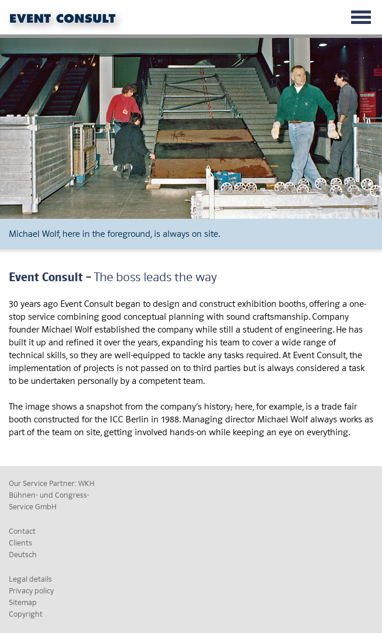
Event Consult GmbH (67, 22)
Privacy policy (31, 591)
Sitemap (23, 602)
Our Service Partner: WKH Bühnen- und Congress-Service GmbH (51, 495)
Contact (22, 531)
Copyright (26, 614)
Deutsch (23, 554)
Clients (20, 543)
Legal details (30, 579)
